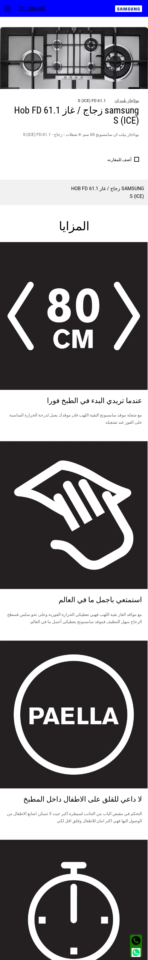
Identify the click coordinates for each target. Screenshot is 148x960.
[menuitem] (131, 8)
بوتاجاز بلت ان (127, 100)
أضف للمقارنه (119, 159)
